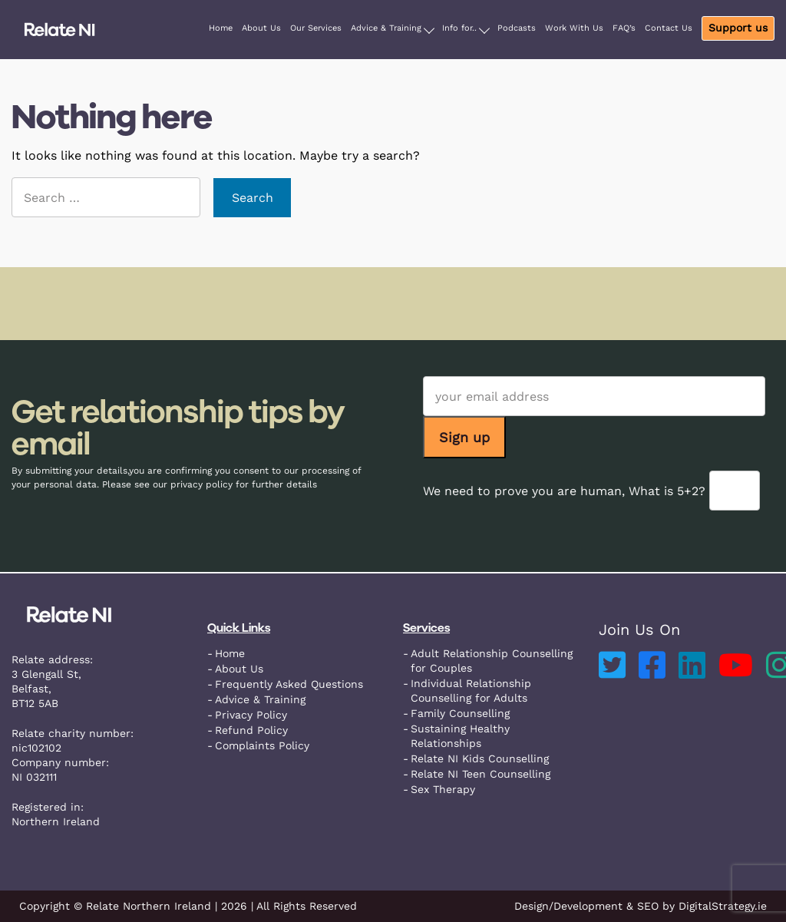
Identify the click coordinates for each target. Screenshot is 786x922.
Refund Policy (251, 730)
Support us (738, 27)
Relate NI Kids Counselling (480, 758)
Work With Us (574, 28)
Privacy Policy (251, 715)
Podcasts (516, 28)
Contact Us (668, 28)
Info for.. (459, 28)
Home (221, 28)
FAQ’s (624, 28)
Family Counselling (460, 713)
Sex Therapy (443, 789)
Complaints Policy (262, 745)
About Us (261, 28)
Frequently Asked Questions (289, 684)
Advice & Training (386, 28)
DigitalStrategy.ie (723, 906)
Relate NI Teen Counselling (480, 774)
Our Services (316, 28)
